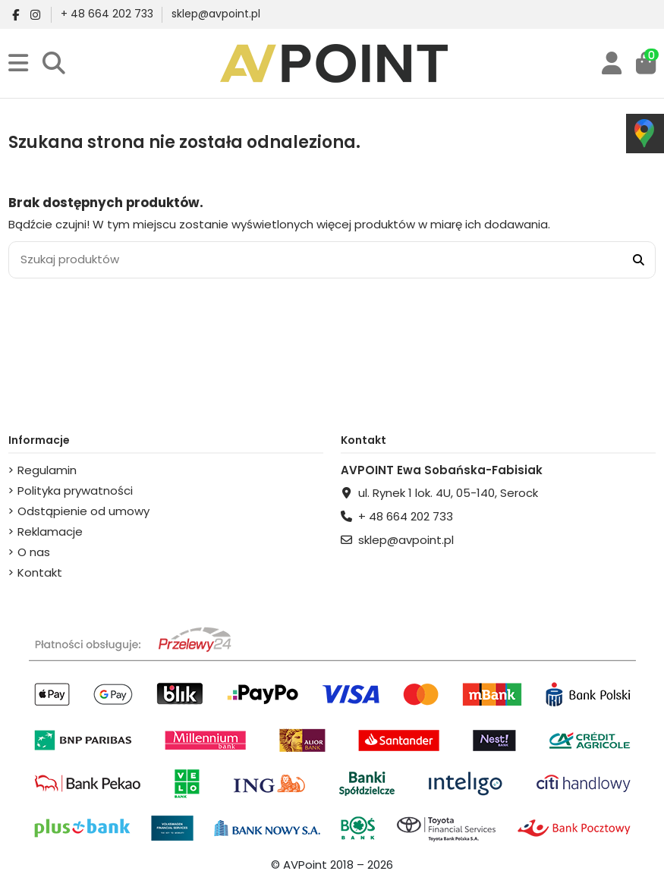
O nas (33, 552)
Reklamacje (50, 531)
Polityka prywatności (75, 490)
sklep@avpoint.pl (216, 13)
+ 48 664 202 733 (108, 13)
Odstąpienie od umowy (83, 511)
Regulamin (47, 470)
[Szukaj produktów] (639, 259)
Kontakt (39, 572)
